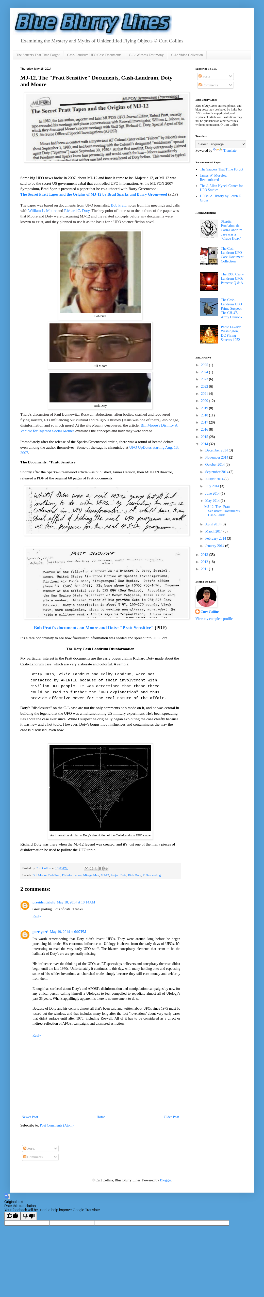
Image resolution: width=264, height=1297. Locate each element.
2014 (205, 444)
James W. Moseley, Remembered (213, 178)
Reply (36, 913)
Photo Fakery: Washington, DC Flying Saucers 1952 (231, 333)
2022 (205, 386)
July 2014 (212, 486)
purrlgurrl (40, 929)
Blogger (165, 1177)
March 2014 (214, 531)
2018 (205, 415)
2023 (205, 379)
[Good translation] (12, 1213)
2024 (205, 372)
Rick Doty (134, 872)
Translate (225, 150)
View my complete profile (214, 619)
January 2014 (215, 546)
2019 (205, 408)
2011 (205, 569)
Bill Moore (39, 872)
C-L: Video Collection (187, 55)
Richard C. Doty (77, 210)
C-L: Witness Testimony (146, 55)
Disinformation (71, 872)
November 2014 (217, 457)
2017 (205, 422)
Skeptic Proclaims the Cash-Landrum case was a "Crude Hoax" (231, 230)
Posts (204, 76)
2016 (205, 429)
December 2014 (217, 450)
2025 (205, 365)
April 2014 (213, 524)
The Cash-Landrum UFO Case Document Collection (232, 255)
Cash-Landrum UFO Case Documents (94, 55)
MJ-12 (105, 872)
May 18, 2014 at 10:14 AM (76, 899)
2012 (205, 562)
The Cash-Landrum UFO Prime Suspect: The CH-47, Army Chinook (231, 308)
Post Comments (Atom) (57, 1122)
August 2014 (214, 479)
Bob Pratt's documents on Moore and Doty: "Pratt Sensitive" (94, 625)
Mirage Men (91, 872)
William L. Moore (42, 210)
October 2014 (215, 464)
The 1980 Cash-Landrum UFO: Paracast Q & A (232, 278)
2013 (205, 555)
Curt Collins (210, 612)
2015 (205, 437)
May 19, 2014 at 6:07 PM (68, 929)
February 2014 (216, 538)
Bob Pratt (118, 205)
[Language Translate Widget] (220, 144)
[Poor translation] (29, 1213)
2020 (205, 401)
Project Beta (118, 872)
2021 (205, 394)
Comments (208, 85)
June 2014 (213, 493)
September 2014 (217, 472)
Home (101, 1114)
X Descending (152, 872)
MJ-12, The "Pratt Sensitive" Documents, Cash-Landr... (222, 511)
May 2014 (213, 501)
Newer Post (30, 1114)
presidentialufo (43, 899)
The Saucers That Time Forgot (38, 55)
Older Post (171, 1114)
